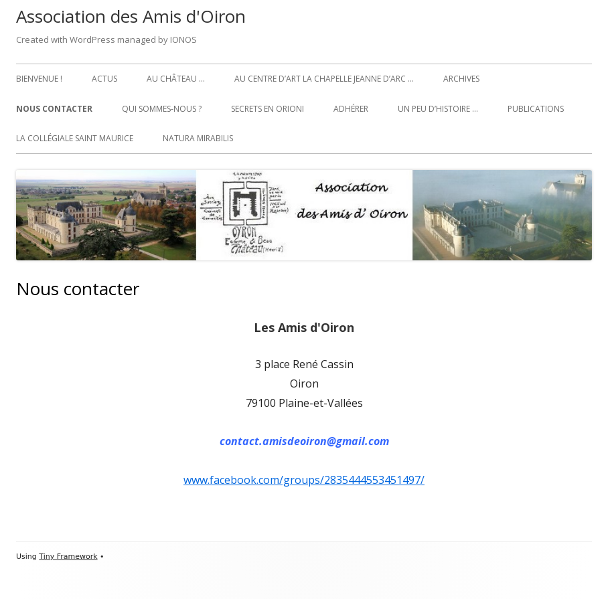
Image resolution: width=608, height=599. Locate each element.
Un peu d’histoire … (438, 108)
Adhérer (350, 108)
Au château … (176, 78)
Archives (461, 78)
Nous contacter (54, 108)
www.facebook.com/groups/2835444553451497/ (304, 480)
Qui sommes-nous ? (162, 108)
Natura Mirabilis (198, 138)
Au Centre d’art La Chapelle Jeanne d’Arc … (324, 78)
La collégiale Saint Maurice (74, 138)
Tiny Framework (68, 556)
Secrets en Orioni (267, 108)
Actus (104, 78)
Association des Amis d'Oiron (131, 16)
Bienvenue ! (39, 78)
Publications (536, 108)
